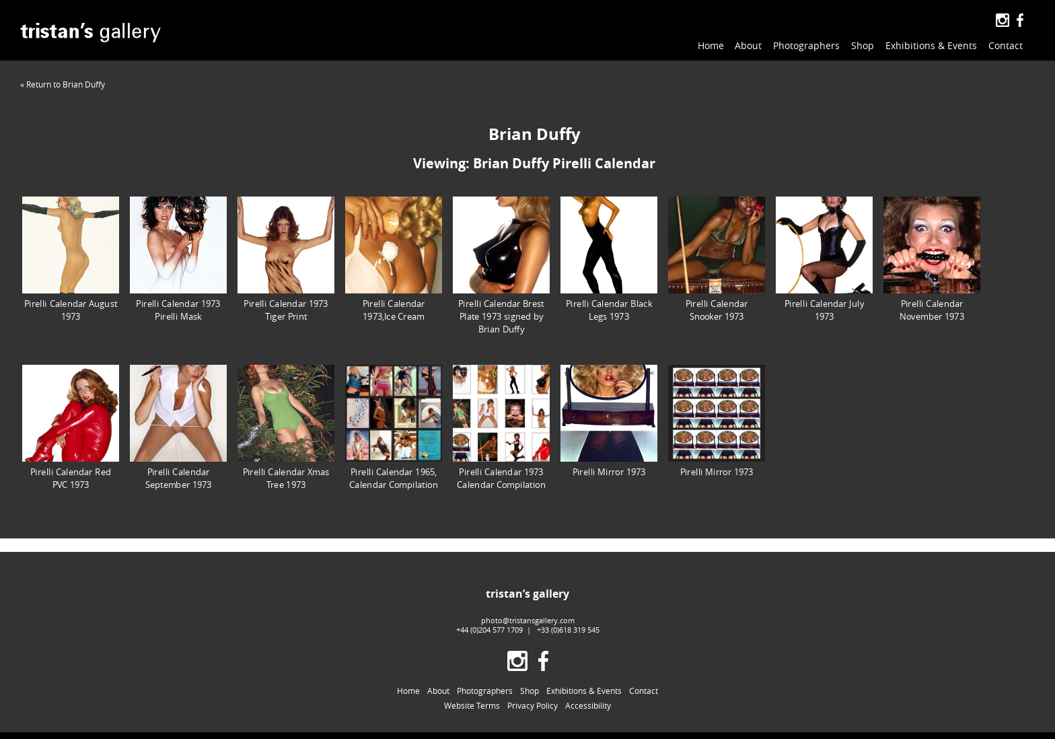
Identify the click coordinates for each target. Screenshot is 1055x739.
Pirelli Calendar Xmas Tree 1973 (286, 427)
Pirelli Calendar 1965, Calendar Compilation (393, 427)
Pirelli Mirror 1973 (608, 421)
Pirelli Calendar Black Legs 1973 (608, 259)
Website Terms (472, 705)
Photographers (806, 45)
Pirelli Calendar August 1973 (70, 259)
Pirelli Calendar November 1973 (931, 259)
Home (711, 45)
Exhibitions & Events (931, 45)
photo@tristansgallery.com (528, 620)
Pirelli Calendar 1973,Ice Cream (393, 259)
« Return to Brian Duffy (62, 84)
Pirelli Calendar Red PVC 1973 (70, 427)
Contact (1005, 45)
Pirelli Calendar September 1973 (178, 427)
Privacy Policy (532, 705)
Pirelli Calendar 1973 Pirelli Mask (178, 259)
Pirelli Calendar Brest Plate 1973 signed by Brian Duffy (501, 266)
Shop (862, 45)
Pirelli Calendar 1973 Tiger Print (286, 259)
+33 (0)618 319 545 (568, 630)
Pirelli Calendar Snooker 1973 (716, 259)
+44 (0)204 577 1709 (489, 630)
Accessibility (588, 705)
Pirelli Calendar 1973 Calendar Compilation (501, 427)
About (748, 45)
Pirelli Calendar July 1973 (824, 259)
